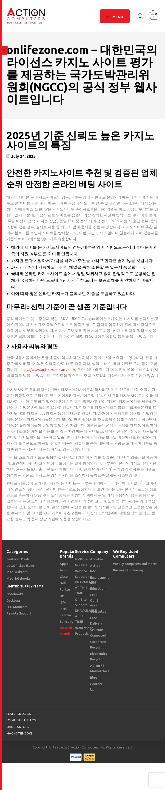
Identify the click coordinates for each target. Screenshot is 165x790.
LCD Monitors (16, 607)
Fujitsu (65, 589)
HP (62, 596)
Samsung (66, 621)
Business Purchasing (128, 570)
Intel (63, 609)
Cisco (64, 577)
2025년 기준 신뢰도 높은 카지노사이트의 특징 (80, 140)
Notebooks (14, 594)
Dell (63, 583)
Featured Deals (17, 559)
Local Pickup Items (20, 565)
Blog (93, 677)
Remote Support (18, 613)
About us (96, 559)
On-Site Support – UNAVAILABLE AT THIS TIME (86, 610)
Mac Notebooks (18, 578)
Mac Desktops (17, 572)
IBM (63, 602)
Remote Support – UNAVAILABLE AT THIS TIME (86, 582)
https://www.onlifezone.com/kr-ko (47, 369)
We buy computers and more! (135, 564)
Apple (64, 564)
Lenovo (65, 615)
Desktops (13, 600)
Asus (63, 570)
